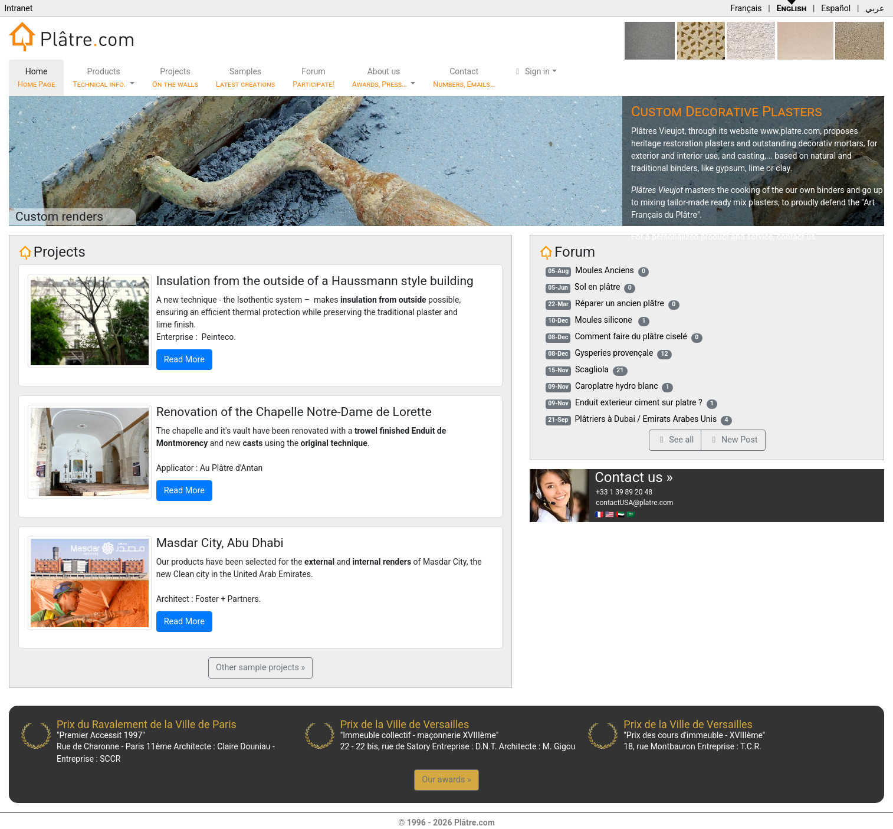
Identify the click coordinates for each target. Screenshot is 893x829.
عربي (874, 8)
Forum (313, 78)
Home (36, 78)
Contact (464, 78)
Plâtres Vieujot (658, 131)
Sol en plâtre (597, 286)
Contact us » (634, 477)
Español (836, 8)
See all (675, 440)
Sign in (531, 71)
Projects (175, 78)
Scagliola (592, 369)
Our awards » (446, 780)
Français (745, 8)
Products (100, 78)
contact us (796, 236)
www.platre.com (790, 131)
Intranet (18, 8)
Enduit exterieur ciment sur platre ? (638, 402)
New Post (732, 440)
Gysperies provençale (613, 353)
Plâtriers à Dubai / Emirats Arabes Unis (646, 419)
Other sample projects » (260, 668)
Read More (184, 360)
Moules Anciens (604, 270)
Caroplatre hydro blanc (616, 386)
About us (380, 78)
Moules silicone (604, 320)
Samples (245, 78)
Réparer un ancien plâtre (619, 303)
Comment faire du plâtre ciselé (630, 336)
